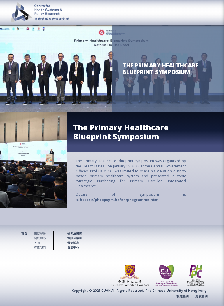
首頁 (24, 233)
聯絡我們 (40, 247)
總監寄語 (40, 233)
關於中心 (40, 238)
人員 (37, 243)
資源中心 (73, 247)
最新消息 (73, 243)
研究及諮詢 (74, 233)
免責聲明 (201, 296)
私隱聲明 (182, 296)
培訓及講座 (74, 238)
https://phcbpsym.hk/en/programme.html (120, 199)
